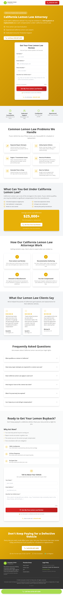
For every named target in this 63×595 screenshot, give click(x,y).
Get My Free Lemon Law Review (31, 89)
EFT (24, 569)
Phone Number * (20, 67)
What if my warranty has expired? (31, 393)
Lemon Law (26, 567)
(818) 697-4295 (36, 97)
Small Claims (26, 571)
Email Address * (20, 60)
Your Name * (9, 480)
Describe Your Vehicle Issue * (23, 74)
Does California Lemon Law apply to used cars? (31, 376)
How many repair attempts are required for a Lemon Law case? (31, 367)
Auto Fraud (25, 565)
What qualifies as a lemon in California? (31, 358)
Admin (31, 585)
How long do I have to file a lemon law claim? (31, 384)
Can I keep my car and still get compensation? (31, 402)
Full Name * (19, 53)
